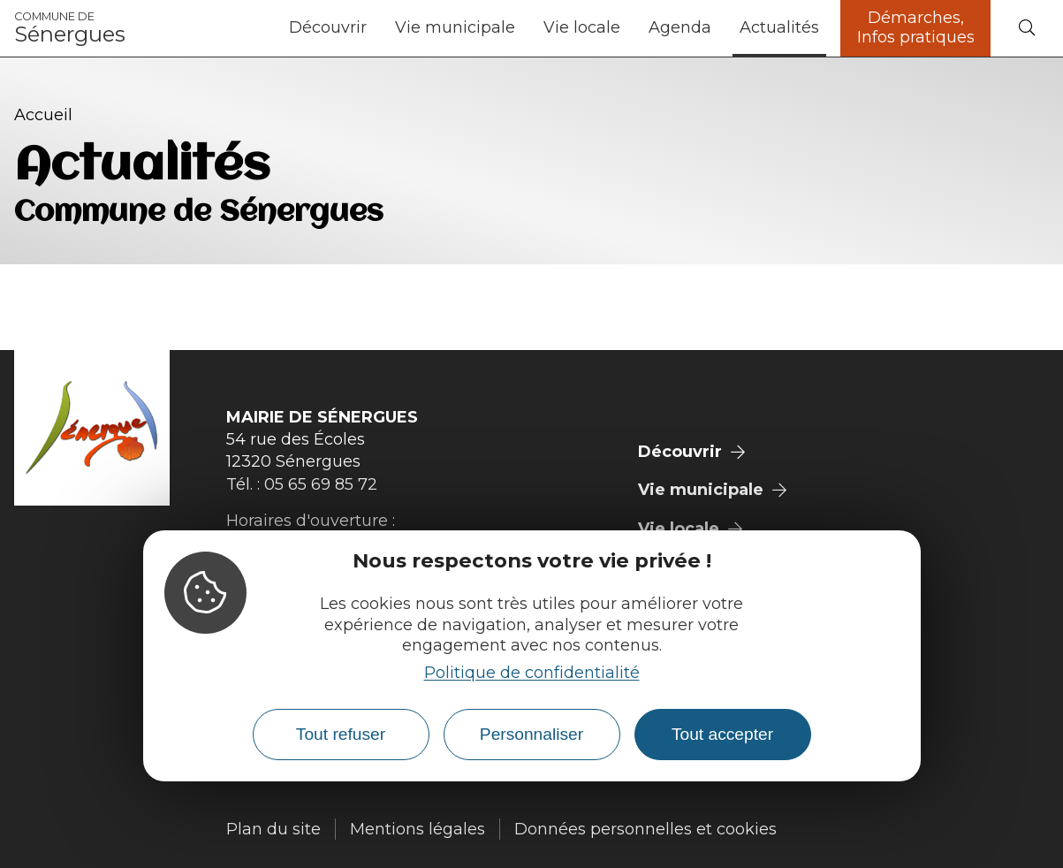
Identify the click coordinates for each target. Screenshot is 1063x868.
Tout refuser (340, 734)
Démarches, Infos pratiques (916, 27)
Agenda (680, 27)
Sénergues (69, 28)
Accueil (43, 115)
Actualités (779, 27)
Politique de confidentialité (532, 672)
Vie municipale (455, 27)
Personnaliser (531, 734)
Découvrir (328, 27)
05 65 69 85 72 (320, 484)
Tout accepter (722, 734)
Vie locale (581, 27)
